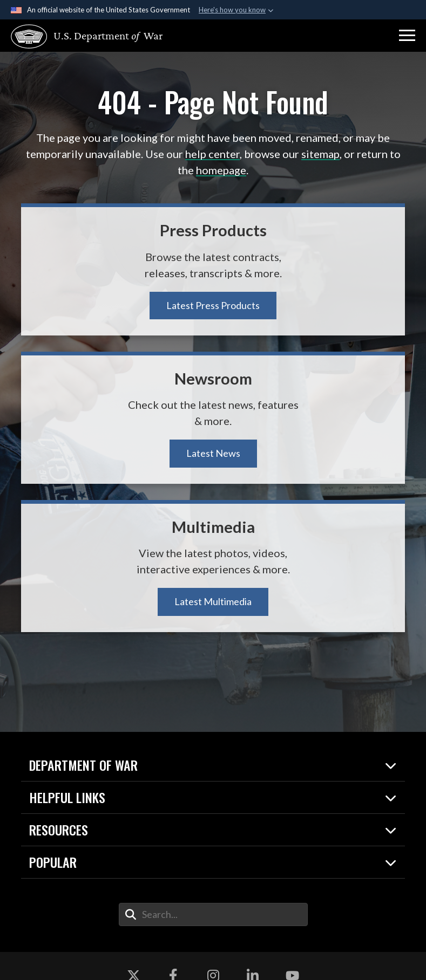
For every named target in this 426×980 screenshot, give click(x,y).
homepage (221, 169)
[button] (407, 36)
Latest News (213, 453)
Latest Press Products (213, 305)
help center (212, 153)
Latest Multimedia (213, 601)
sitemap (320, 153)
